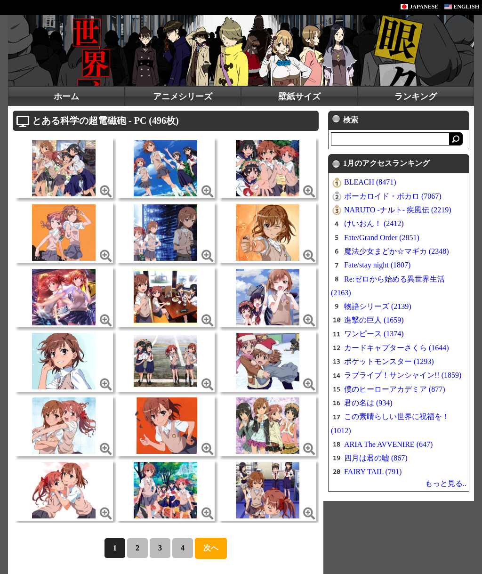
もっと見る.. (445, 483)
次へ (210, 548)
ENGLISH (461, 6)
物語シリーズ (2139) (377, 306)
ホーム (66, 96)
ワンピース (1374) (374, 334)
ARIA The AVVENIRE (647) (388, 444)
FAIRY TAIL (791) (373, 472)
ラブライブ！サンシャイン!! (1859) (402, 375)
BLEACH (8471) (370, 182)
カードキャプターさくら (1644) (396, 348)
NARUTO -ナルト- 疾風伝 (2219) (397, 210)
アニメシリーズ (182, 96)
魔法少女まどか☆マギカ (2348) (396, 251)
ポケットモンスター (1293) (389, 361)
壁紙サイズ (299, 96)
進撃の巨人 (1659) (374, 320)
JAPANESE (419, 6)
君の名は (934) (368, 403)
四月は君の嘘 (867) (376, 458)
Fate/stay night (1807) (377, 265)
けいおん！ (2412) (374, 223)
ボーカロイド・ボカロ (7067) (393, 196)
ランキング (415, 96)
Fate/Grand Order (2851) (381, 238)
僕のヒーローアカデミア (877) (394, 389)
